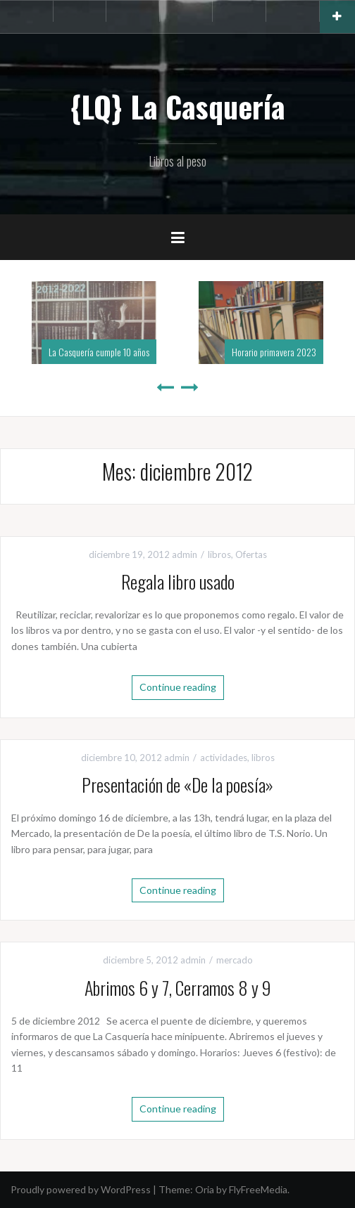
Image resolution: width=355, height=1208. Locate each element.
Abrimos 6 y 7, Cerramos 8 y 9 (178, 987)
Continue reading (177, 687)
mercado (234, 960)
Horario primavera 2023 (274, 351)
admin (184, 554)
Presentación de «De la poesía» (177, 784)
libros (219, 554)
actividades (223, 757)
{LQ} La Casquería (177, 106)
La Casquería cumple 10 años (99, 351)
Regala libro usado (178, 581)
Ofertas (251, 554)
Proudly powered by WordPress (81, 1189)
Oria (204, 1189)
